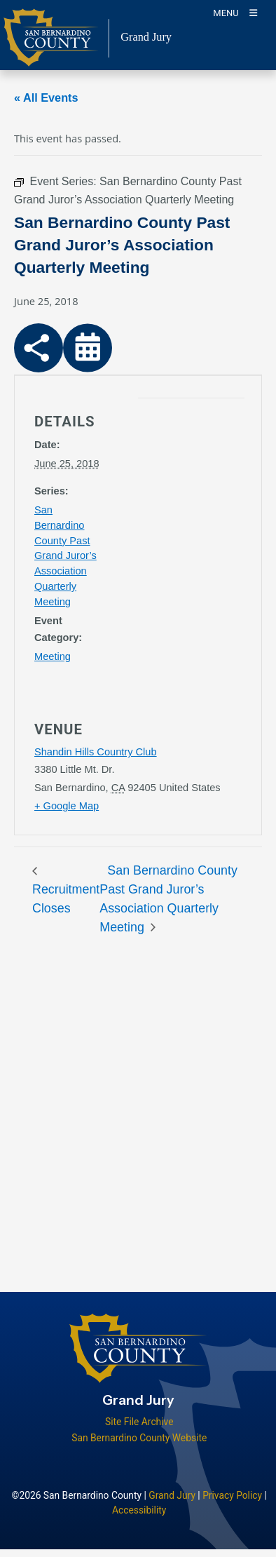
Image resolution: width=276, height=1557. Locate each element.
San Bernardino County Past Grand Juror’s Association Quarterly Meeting (65, 556)
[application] (174, 540)
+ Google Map (66, 805)
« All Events (46, 97)
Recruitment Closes (65, 898)
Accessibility (139, 1510)
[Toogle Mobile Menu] (235, 12)
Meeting (52, 656)
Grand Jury (172, 1495)
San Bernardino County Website (139, 1437)
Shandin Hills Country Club (95, 751)
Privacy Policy (232, 1495)
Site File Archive (139, 1421)
